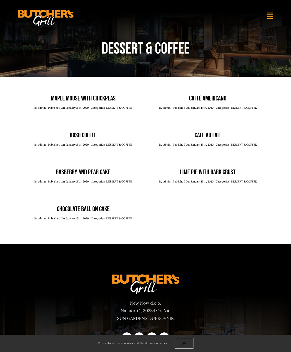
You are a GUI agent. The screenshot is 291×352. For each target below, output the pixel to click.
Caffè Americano (207, 98)
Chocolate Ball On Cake (83, 209)
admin (42, 107)
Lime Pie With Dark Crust (208, 172)
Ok (184, 343)
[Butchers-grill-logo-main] (46, 11)
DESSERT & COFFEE (119, 107)
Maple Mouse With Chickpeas (83, 98)
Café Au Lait (208, 135)
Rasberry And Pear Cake (83, 172)
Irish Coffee (83, 135)
